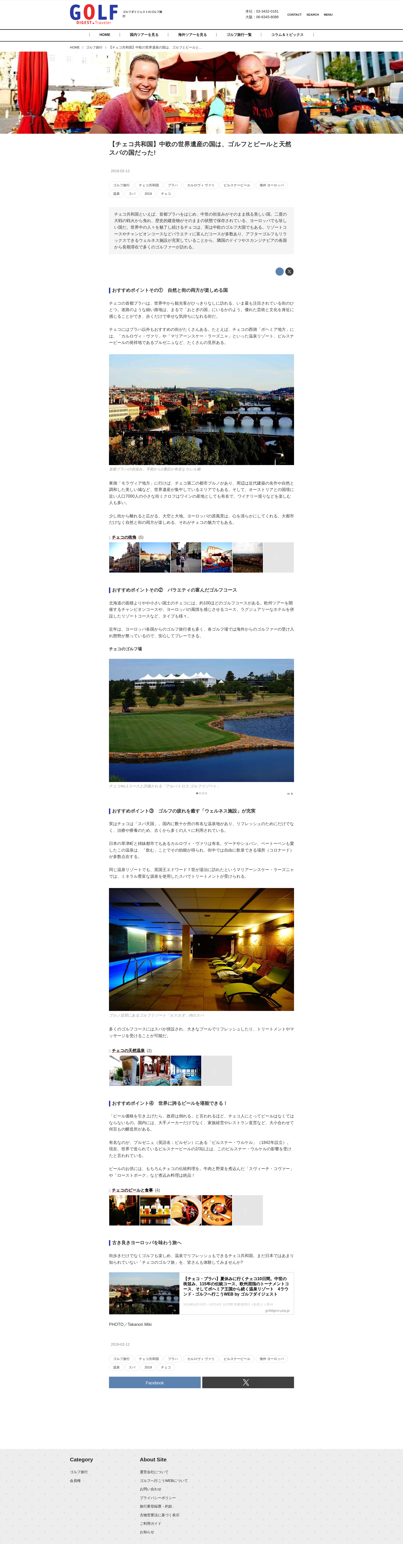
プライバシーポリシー (158, 1498)
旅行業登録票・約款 (156, 1506)
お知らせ (147, 1532)
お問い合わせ (150, 1489)
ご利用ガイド (150, 1523)
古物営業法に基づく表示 (159, 1515)
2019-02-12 (120, 171)
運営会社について (154, 1472)
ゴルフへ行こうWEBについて (164, 1481)
